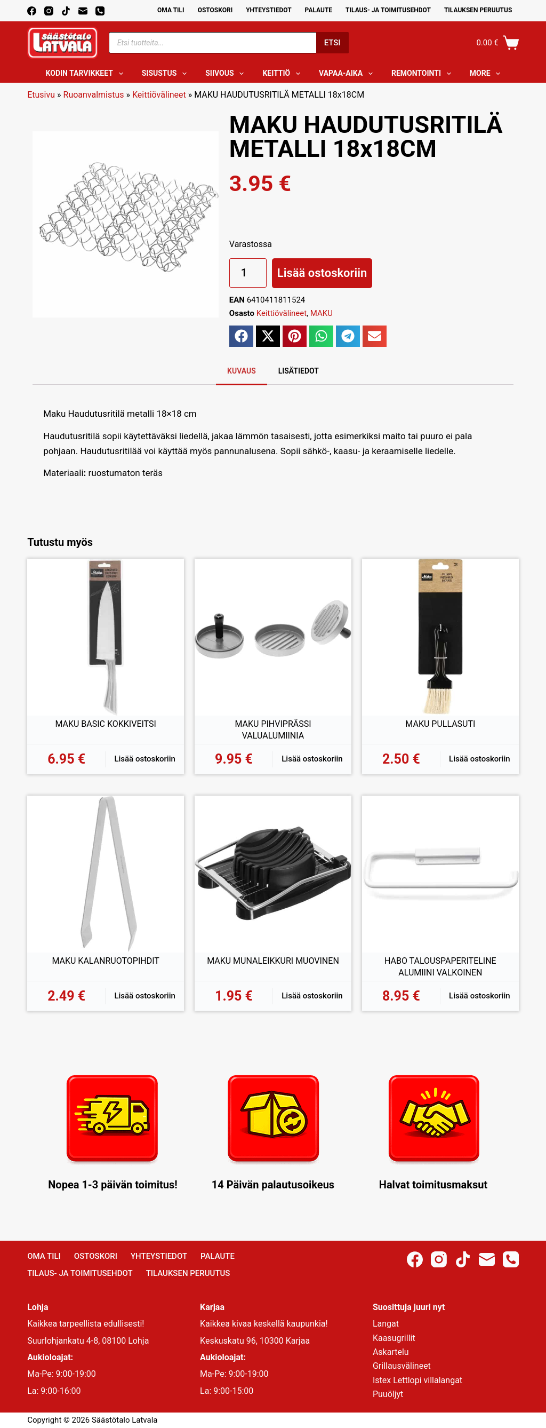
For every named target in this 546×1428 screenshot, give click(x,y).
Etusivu (41, 95)
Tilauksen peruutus (478, 10)
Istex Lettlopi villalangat (417, 1380)
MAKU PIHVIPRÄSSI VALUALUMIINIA (273, 730)
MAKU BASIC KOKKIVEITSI (105, 724)
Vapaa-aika (348, 73)
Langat (386, 1324)
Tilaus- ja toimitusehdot (388, 10)
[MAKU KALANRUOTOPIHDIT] (105, 874)
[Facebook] (31, 10)
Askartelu (391, 1352)
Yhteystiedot (268, 10)
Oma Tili (170, 10)
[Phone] (100, 10)
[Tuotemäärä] (248, 273)
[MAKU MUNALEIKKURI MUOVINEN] (273, 874)
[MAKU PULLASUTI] (440, 637)
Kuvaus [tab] (241, 371)
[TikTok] (65, 10)
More (487, 73)
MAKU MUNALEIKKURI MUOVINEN (273, 961)
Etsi (332, 42)
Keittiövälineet (159, 95)
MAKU (321, 313)
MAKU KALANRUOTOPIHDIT (105, 961)
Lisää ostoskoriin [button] (144, 759)
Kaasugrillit (394, 1338)
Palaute (319, 10)
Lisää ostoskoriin (322, 273)
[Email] (82, 10)
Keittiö (283, 73)
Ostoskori (215, 10)
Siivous (226, 73)
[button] (241, 336)
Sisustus (166, 73)
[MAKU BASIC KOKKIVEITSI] (105, 637)
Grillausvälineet (402, 1366)
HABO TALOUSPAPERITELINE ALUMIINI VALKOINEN (440, 967)
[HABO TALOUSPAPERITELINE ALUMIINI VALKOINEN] (440, 874)
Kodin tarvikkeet (86, 73)
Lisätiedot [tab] (298, 371)
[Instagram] (48, 10)
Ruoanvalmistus (93, 95)
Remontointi (423, 73)
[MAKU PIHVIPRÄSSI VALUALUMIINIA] (273, 637)
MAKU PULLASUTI (440, 724)
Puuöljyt (388, 1394)
